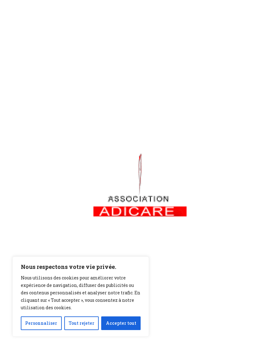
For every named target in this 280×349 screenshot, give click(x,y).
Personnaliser (41, 323)
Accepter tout (121, 323)
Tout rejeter (81, 323)
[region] (80, 296)
